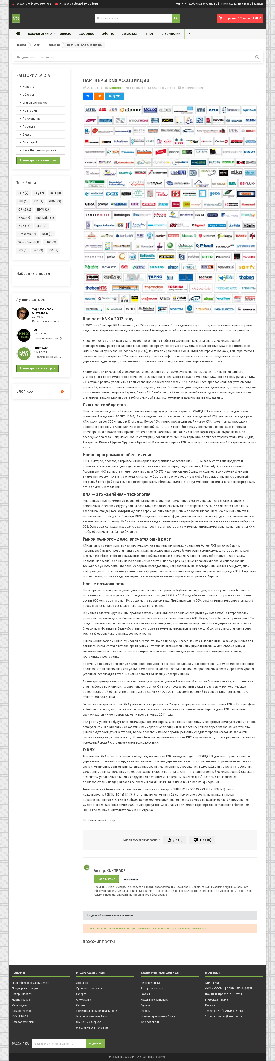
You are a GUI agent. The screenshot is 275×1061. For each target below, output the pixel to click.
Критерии (30, 110)
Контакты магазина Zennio (92, 1016)
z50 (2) (53, 250)
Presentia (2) (27, 234)
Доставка (86, 34)
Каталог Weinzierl (23, 1022)
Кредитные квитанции (154, 999)
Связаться (130, 34)
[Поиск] (137, 18)
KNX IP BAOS (20, 1016)
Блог (149, 34)
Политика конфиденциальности (96, 1010)
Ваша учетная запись (160, 973)
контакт (212, 973)
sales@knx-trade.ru (85, 3)
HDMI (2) (43, 209)
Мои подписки (150, 1022)
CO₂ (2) (39, 193)
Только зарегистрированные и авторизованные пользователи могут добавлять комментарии (146, 928)
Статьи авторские (35, 103)
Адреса (145, 1005)
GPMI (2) (55, 201)
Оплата (65, 34)
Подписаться (106, 879)
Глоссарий (30, 142)
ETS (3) (38, 201)
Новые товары (21, 999)
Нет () (202, 840)
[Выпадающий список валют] (181, 3)
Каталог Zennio (40, 34)
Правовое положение (90, 988)
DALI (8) (55, 193)
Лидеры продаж (22, 994)
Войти (218, 3)
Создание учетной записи (246, 3)
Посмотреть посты (46, 321)
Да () (174, 840)
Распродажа (20, 1005)
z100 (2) (50, 242)
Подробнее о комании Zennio (30, 982)
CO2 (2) (23, 193)
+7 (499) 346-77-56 (39, 3)
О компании (170, 34)
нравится (135, 88)
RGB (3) (47, 234)
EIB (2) (23, 201)
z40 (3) (38, 250)
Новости (28, 87)
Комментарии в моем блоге (158, 1016)
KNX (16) (24, 226)
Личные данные (151, 982)
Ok (99, 96)
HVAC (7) (24, 218)
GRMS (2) (24, 209)
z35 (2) (23, 250)
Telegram (114, 96)
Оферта (108, 34)
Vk (87, 96)
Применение (32, 118)
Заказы (145, 994)
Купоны (145, 1010)
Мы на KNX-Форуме (88, 1022)
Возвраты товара (152, 988)
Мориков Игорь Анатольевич (42, 310)
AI (35, 329)
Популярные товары (25, 988)
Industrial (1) (45, 218)
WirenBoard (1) (28, 242)
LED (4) (41, 226)
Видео (27, 134)
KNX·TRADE (41, 348)
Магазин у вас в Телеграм (92, 1027)
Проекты (29, 126)
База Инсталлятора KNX (39, 150)
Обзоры (28, 95)
